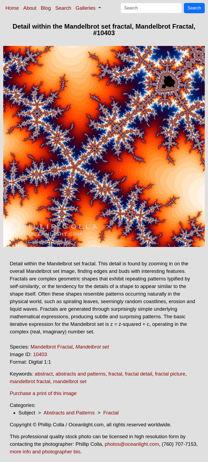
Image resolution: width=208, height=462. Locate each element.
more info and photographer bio (45, 451)
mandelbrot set (69, 381)
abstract (44, 374)
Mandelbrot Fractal (52, 347)
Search (63, 8)
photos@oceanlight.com (132, 444)
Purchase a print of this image (43, 393)
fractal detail (138, 374)
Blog (46, 8)
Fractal (111, 413)
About (30, 8)
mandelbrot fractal (30, 381)
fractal (115, 374)
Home (12, 8)
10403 (40, 354)
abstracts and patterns (81, 374)
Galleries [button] (86, 8)
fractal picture (170, 374)
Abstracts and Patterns (69, 413)
